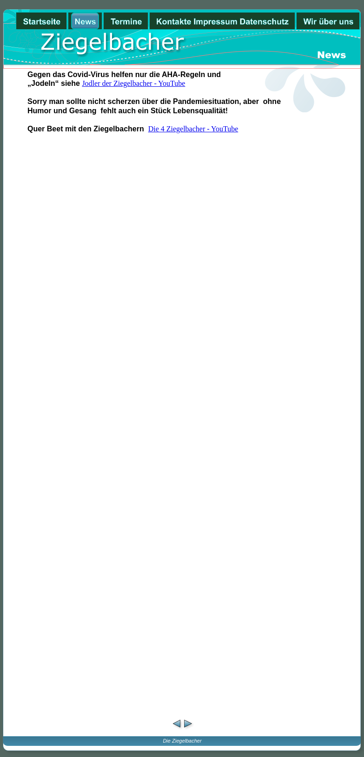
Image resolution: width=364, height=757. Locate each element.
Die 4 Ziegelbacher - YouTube (193, 129)
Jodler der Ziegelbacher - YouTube (133, 83)
